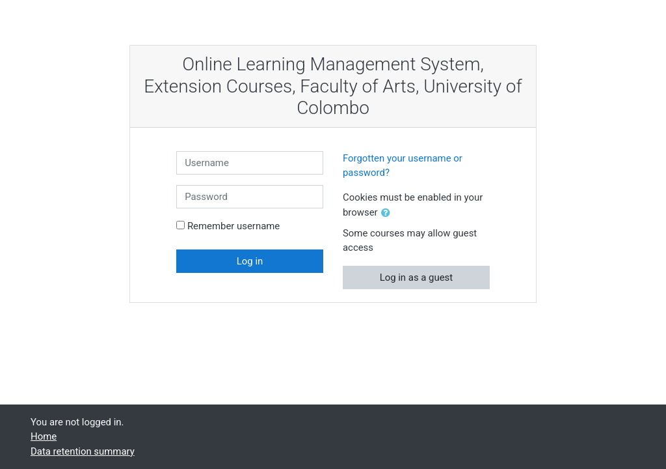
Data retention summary (83, 451)
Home (44, 436)
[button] (388, 213)
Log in (250, 261)
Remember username (233, 226)
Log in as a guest (416, 277)
